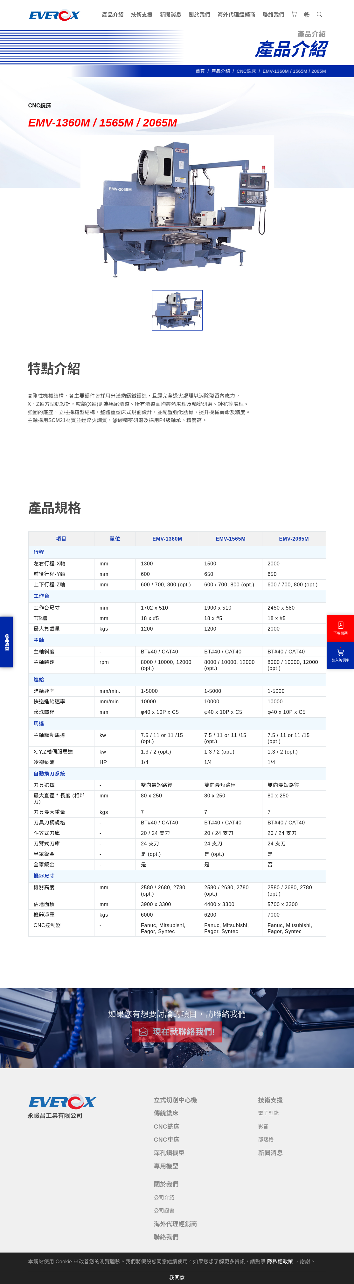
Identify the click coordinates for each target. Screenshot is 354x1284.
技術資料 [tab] (98, 460)
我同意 (177, 1278)
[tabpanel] (177, 717)
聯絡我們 (273, 15)
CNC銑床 (249, 71)
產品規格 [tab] (51, 458)
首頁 (202, 71)
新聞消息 (170, 15)
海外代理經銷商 (237, 15)
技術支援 (141, 15)
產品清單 (6, 642)
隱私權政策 (280, 1261)
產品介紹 (113, 15)
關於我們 (199, 15)
